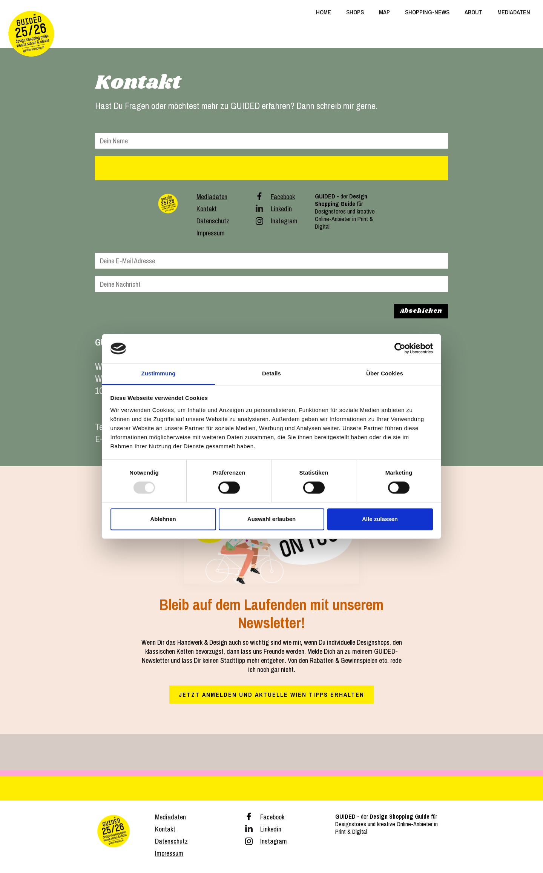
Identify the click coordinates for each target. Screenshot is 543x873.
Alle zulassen (380, 519)
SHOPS (355, 12)
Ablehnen (163, 519)
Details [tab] (271, 373)
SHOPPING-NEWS (427, 12)
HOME (323, 12)
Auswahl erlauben (271, 519)
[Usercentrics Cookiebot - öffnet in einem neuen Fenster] (400, 348)
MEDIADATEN (513, 12)
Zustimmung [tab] (158, 373)
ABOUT (473, 12)
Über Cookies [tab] (384, 373)
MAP (384, 12)
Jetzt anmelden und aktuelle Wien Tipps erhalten (271, 694)
